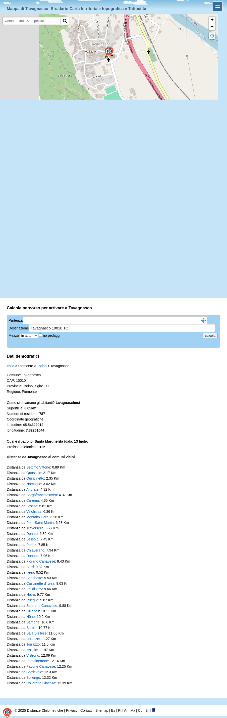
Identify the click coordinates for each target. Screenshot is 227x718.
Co (140, 710)
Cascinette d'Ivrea (40, 583)
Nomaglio (33, 484)
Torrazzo (33, 644)
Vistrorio (32, 655)
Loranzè (32, 639)
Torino (42, 366)
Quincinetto (35, 478)
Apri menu (217, 6)
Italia (10, 366)
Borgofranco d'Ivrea (41, 495)
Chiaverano (35, 550)
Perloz (31, 545)
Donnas (32, 556)
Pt (119, 710)
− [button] (212, 27)
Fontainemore (37, 661)
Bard (30, 567)
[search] (32, 20)
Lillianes (32, 611)
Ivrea (30, 572)
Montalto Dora (37, 517)
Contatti (86, 710)
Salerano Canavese (41, 606)
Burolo (31, 628)
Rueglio (32, 600)
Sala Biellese (36, 633)
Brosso (31, 506)
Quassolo (33, 473)
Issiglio (31, 650)
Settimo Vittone (38, 467)
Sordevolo (34, 672)
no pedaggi (52, 335)
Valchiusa (33, 512)
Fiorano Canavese (40, 561)
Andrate (32, 489)
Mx (132, 710)
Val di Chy (34, 589)
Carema (32, 500)
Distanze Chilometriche (45, 710)
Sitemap (101, 710)
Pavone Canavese (40, 666)
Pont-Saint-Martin (40, 523)
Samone (32, 622)
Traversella (35, 528)
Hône (30, 617)
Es (113, 710)
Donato (32, 534)
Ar (126, 710)
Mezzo (14, 335)
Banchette (34, 578)
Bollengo (33, 677)
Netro (30, 595)
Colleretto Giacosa (40, 683)
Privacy (72, 710)
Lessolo (32, 539)
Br (147, 710)
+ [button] (212, 20)
